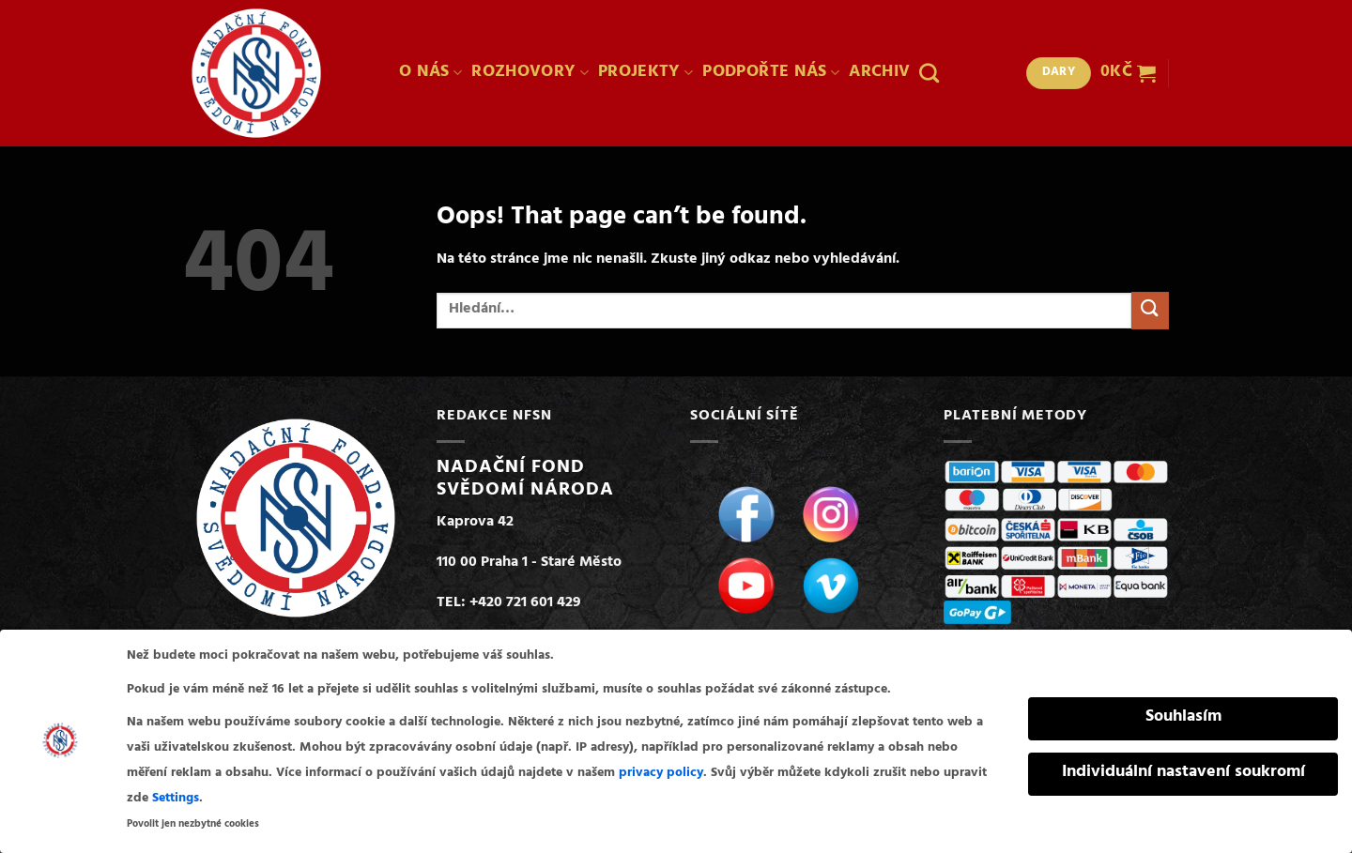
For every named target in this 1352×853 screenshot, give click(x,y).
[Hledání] (929, 73)
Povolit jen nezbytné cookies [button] (193, 822)
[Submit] (1150, 310)
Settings (175, 796)
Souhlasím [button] (1183, 715)
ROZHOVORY (530, 73)
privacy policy (661, 771)
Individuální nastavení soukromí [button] (1183, 770)
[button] (1128, 73)
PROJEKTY (645, 73)
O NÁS (430, 73)
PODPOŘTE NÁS (770, 73)
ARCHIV (879, 73)
